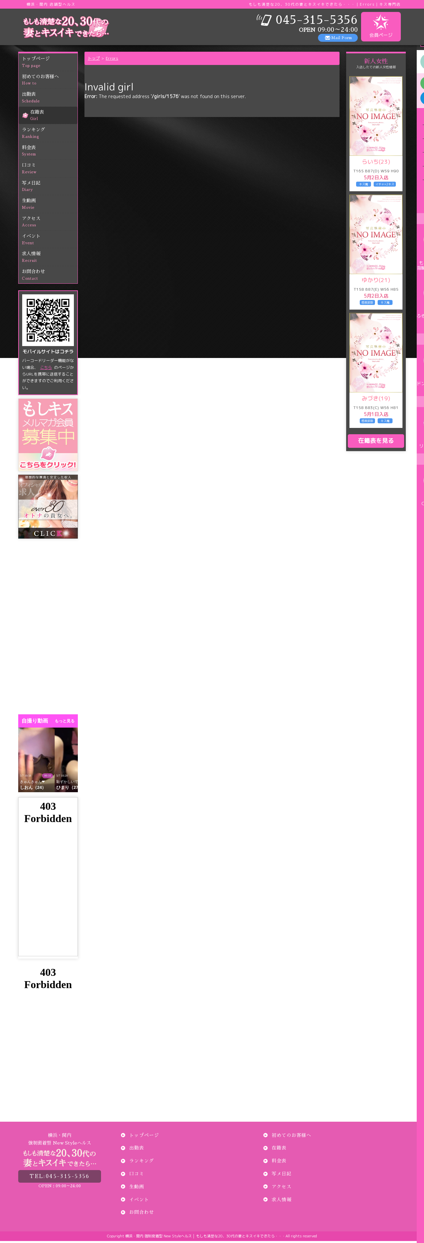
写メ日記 (50, 188)
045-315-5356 (59, 1176)
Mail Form (341, 38)
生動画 (50, 206)
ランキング (50, 135)
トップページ (50, 64)
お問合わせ (50, 277)
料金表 (50, 153)
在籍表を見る (376, 443)
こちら (46, 369)
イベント (50, 242)
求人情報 (50, 259)
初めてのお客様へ (50, 82)
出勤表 (50, 100)
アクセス (50, 224)
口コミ (50, 171)
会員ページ (381, 26)
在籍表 (54, 117)
